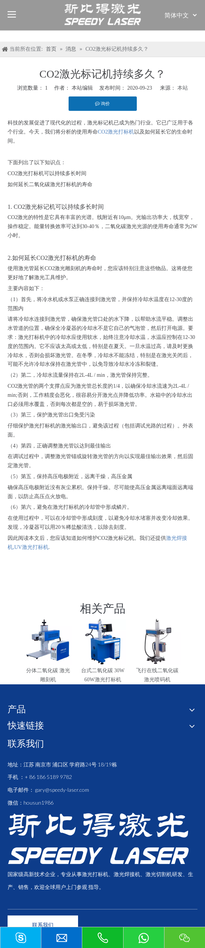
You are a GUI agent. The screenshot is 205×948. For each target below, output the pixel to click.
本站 (182, 88)
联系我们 (42, 925)
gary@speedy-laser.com (62, 789)
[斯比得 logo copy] (98, 838)
